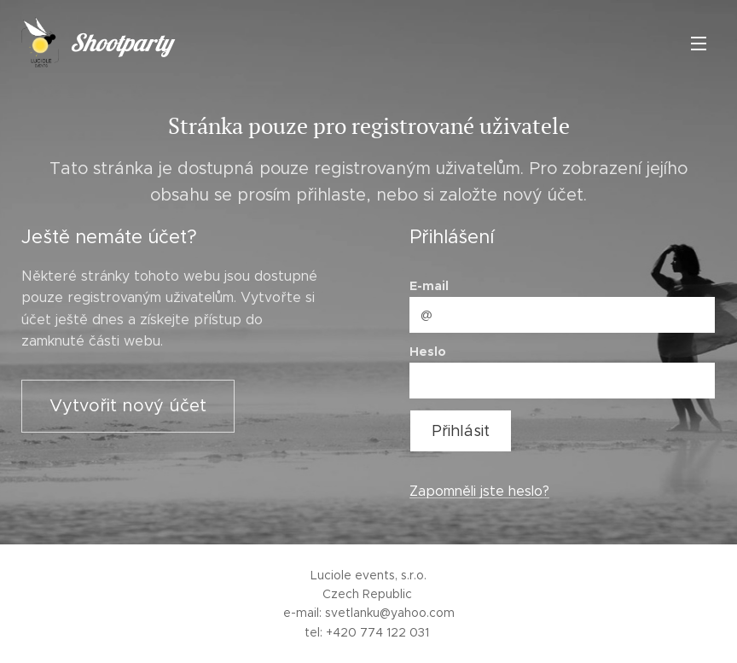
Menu (698, 43)
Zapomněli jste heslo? (479, 491)
